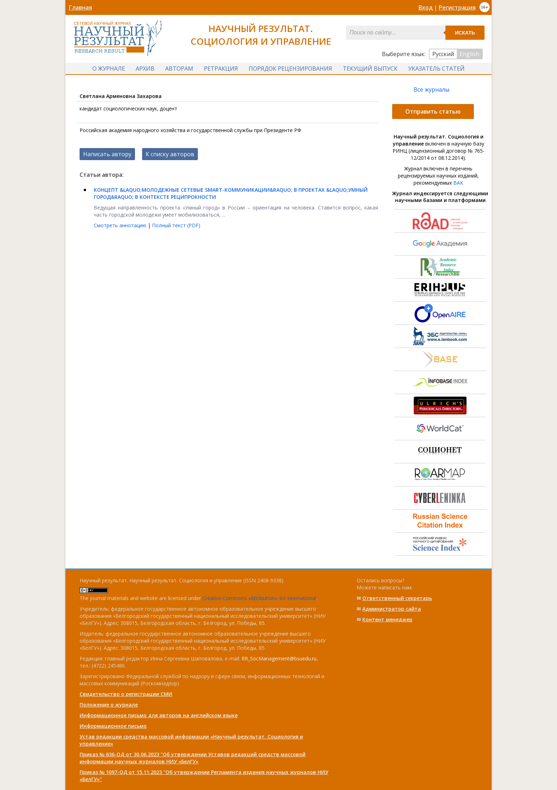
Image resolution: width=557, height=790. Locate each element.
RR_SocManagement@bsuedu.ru (279, 658)
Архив (145, 68)
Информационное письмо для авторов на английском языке (159, 715)
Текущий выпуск (370, 68)
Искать (465, 33)
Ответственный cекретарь (397, 598)
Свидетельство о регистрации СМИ (126, 694)
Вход (425, 7)
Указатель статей (436, 68)
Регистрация (457, 7)
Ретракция (221, 68)
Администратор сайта (391, 608)
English (469, 54)
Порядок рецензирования (290, 68)
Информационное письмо (113, 726)
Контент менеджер (387, 619)
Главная (80, 7)
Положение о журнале (109, 704)
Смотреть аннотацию (121, 225)
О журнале (108, 68)
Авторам (179, 68)
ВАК (458, 182)
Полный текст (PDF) (176, 225)
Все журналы (431, 89)
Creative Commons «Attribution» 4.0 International (259, 598)
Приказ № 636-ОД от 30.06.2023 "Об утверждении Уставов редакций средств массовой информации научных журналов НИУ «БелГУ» (192, 758)
